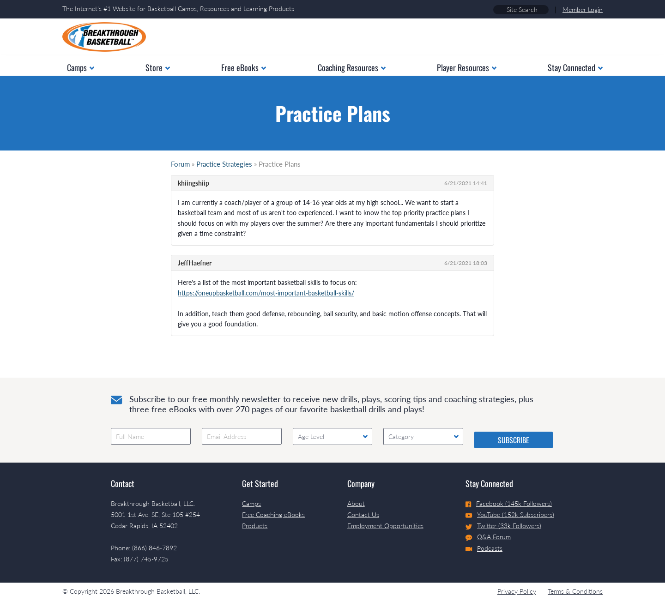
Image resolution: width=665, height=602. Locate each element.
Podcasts (484, 548)
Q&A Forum (488, 537)
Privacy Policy (516, 591)
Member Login (582, 9)
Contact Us (363, 514)
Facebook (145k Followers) (509, 503)
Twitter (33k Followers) (503, 526)
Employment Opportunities (385, 526)
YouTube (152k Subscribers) (510, 514)
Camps (251, 503)
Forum (180, 164)
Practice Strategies (224, 164)
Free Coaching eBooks (273, 514)
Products (254, 526)
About (356, 503)
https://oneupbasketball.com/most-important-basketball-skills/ (266, 293)
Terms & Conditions (575, 591)
